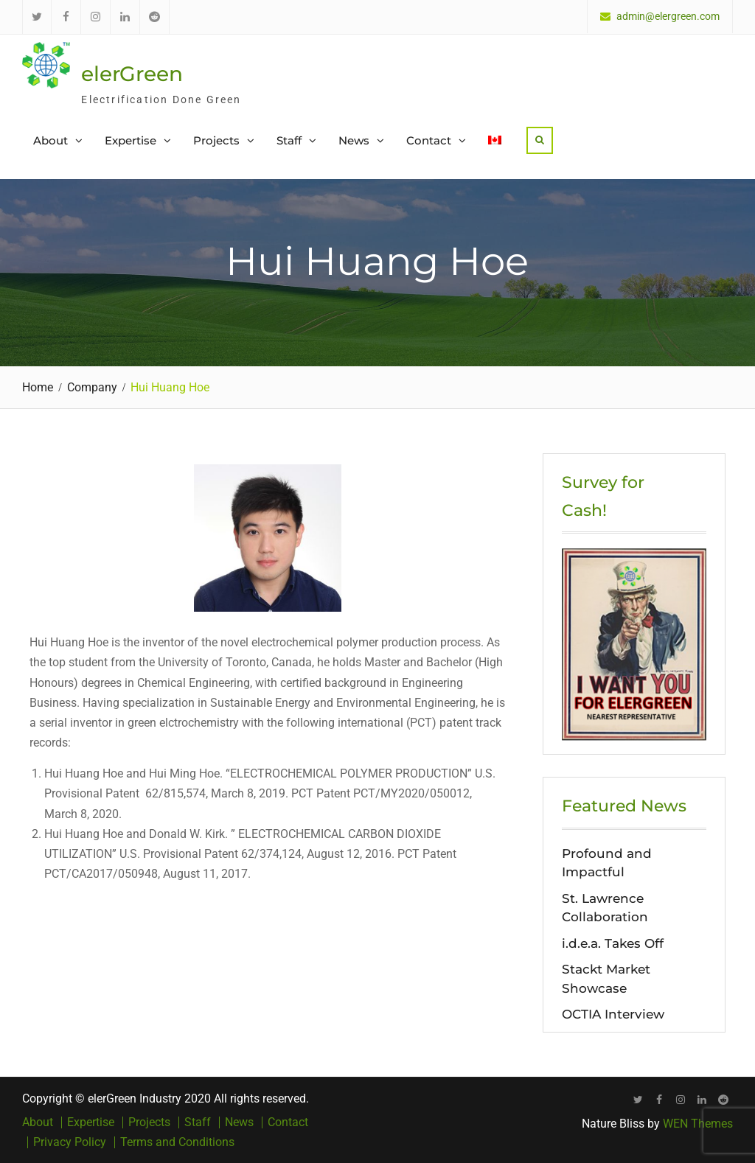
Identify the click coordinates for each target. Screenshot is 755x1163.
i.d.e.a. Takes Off (613, 943)
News (353, 140)
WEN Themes (698, 1124)
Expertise (130, 140)
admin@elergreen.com (668, 17)
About (50, 140)
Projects (216, 140)
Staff (289, 140)
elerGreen (132, 73)
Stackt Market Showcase (606, 979)
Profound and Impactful (607, 863)
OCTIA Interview (613, 1014)
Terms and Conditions (177, 1142)
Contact (428, 140)
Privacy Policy (69, 1142)
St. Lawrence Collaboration (605, 908)
